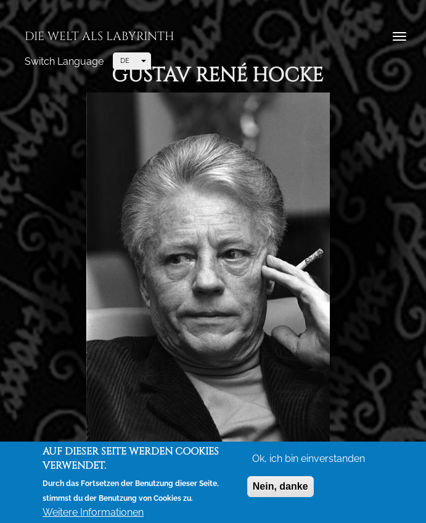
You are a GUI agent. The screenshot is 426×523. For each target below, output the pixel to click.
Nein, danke (280, 487)
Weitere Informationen (93, 513)
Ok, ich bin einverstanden (308, 460)
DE (124, 61)
